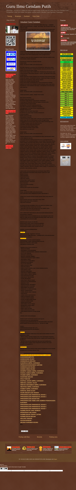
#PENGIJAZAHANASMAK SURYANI (31, 365)
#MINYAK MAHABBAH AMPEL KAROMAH (33, 385)
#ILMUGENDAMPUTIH (27, 357)
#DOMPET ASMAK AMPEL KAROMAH (32, 371)
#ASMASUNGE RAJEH (27, 359)
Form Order (36, 16)
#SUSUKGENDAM (25, 420)
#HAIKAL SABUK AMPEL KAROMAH (31, 373)
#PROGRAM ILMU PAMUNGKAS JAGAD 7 (33, 408)
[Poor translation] (5, 468)
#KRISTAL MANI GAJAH (27, 391)
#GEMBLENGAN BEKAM (28, 416)
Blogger (55, 459)
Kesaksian (18, 16)
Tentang (9, 16)
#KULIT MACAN (25, 379)
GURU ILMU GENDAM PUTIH (65, 160)
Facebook (27, 16)
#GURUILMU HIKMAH (29, 392)
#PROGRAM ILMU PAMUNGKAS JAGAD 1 (33, 394)
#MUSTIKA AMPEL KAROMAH (29, 387)
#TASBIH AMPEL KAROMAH (29, 375)
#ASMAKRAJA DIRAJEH (27, 361)
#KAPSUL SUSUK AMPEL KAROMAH (31, 381)
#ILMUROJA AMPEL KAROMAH (30, 363)
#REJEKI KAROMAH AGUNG (29, 422)
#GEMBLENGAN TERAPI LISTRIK (30, 414)
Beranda (39, 437)
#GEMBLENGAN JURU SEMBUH (30, 410)
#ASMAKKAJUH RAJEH (27, 367)
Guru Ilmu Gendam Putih (28, 6)
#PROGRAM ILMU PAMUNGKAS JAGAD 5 (33, 404)
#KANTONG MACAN (26, 377)
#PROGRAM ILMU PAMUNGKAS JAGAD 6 (33, 406)
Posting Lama (53, 437)
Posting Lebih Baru (24, 437)
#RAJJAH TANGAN (26, 418)
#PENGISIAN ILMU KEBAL (28, 412)
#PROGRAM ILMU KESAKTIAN (29, 398)
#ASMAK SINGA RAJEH (27, 369)
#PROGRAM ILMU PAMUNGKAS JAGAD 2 (33, 396)
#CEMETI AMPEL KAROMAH (29, 389)
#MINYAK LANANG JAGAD (28, 383)
